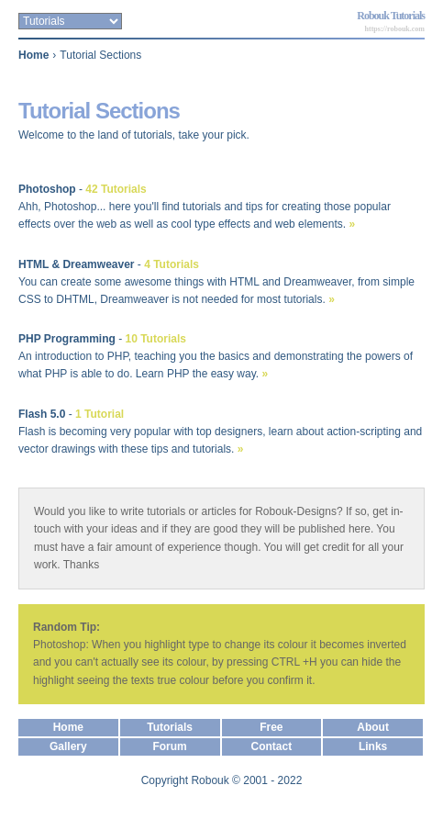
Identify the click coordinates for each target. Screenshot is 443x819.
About (373, 727)
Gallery (68, 746)
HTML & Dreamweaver (76, 264)
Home (33, 55)
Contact (272, 746)
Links (373, 746)
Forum (169, 746)
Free (271, 727)
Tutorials (170, 727)
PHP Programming (67, 338)
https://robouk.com (395, 29)
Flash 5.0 (41, 414)
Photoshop (47, 189)
